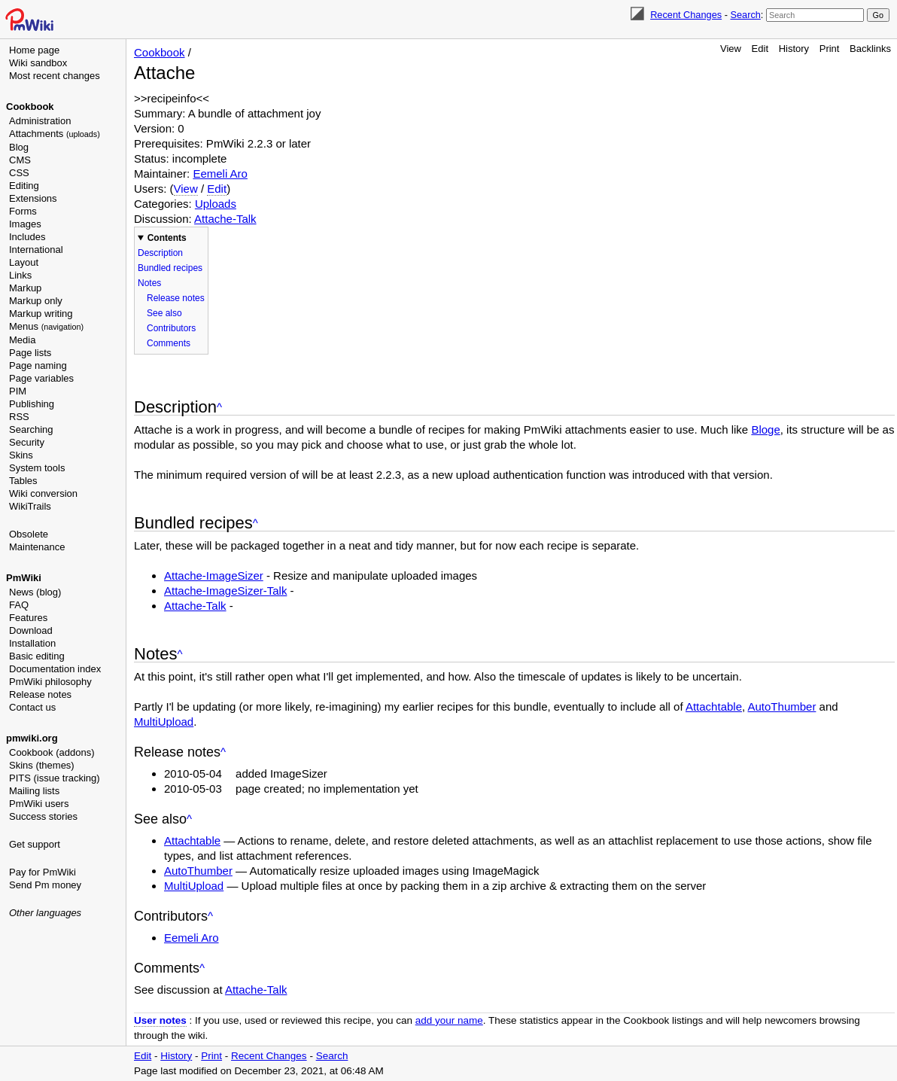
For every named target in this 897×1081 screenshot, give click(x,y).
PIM (17, 391)
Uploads (215, 203)
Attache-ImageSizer (213, 575)
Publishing (31, 404)
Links (20, 275)
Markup (25, 288)
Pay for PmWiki (42, 872)
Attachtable (714, 706)
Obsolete (28, 534)
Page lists (30, 352)
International (36, 249)
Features (28, 617)
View (730, 48)
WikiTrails (30, 506)
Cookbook (30, 106)
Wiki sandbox (38, 63)
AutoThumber (782, 706)
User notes (160, 1020)
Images (25, 224)
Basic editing (37, 656)
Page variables (41, 378)
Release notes (40, 694)
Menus (46, 326)
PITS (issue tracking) (54, 778)
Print (829, 48)
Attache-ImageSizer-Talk (225, 590)
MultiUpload (163, 721)
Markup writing (41, 313)
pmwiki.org (32, 738)
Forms (23, 211)
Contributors (171, 328)
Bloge (765, 429)
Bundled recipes (170, 268)
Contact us (32, 707)
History (794, 48)
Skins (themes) (41, 765)
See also (164, 313)
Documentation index (55, 668)
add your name (449, 1020)
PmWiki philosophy (50, 681)
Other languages (45, 912)
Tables (23, 480)
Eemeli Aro (220, 173)
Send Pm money (45, 885)
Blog (19, 147)
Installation (32, 643)
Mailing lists (34, 790)
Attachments (54, 133)
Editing (24, 185)
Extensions (33, 198)
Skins (21, 455)
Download (31, 630)
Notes (149, 283)
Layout (23, 262)
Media (22, 340)
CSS (19, 172)
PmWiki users (38, 803)
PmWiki (23, 577)
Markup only (35, 300)
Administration (40, 120)
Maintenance (37, 547)
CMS (20, 160)
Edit (760, 48)
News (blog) (35, 592)
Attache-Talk (225, 218)
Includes (27, 236)
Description (160, 253)
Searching (31, 429)
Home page (34, 50)
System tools (37, 468)
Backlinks (870, 48)
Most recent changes (54, 75)
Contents (167, 238)
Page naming (38, 365)
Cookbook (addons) (51, 752)
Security (26, 442)
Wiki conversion (43, 493)
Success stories (43, 816)
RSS (19, 416)
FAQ (19, 605)
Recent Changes (686, 14)
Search (745, 14)
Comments (168, 343)
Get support (34, 844)
